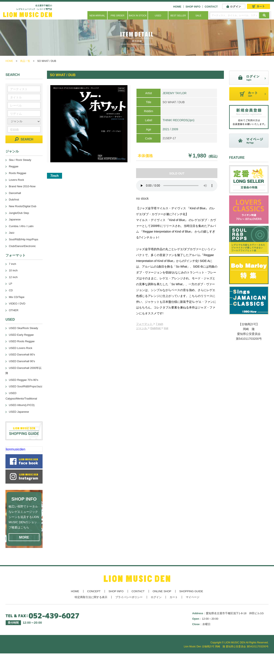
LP (10, 283)
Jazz (11, 232)
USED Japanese (19, 411)
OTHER (13, 310)
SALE (198, 15)
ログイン (156, 597)
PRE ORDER (117, 15)
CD (11, 290)
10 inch (13, 270)
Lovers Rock (16, 179)
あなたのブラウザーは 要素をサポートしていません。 (176, 185)
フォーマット (144, 323)
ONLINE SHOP (162, 591)
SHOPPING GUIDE (191, 591)
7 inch (159, 323)
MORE (24, 537)
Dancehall (15, 193)
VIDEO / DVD (17, 303)
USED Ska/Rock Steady (23, 328)
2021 (166, 129)
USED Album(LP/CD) (22, 405)
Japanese (15, 219)
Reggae (13, 166)
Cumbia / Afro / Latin (21, 226)
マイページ (192, 597)
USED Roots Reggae (22, 341)
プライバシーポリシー (129, 597)
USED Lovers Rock (20, 348)
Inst (166, 328)
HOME (177, 6)
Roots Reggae (17, 173)
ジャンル (142, 328)
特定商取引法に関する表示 (91, 597)
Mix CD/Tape (16, 297)
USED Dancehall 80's (22, 354)
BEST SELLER (178, 15)
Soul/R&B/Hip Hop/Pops (23, 239)
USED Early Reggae (21, 334)
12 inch (13, 277)
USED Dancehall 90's (22, 361)
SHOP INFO (193, 6)
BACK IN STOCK (138, 15)
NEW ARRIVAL (97, 15)
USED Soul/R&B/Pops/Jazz (25, 386)
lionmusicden (15, 449)
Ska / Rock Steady (20, 159)
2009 (174, 129)
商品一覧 (25, 61)
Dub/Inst (155, 328)
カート (174, 597)
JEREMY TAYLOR (175, 93)
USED (158, 15)
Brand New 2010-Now (22, 186)
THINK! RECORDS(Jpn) (179, 120)
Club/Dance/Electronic (22, 246)
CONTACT (211, 6)
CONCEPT (94, 591)
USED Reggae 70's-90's (23, 379)
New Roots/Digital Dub (22, 206)
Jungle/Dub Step (19, 213)
